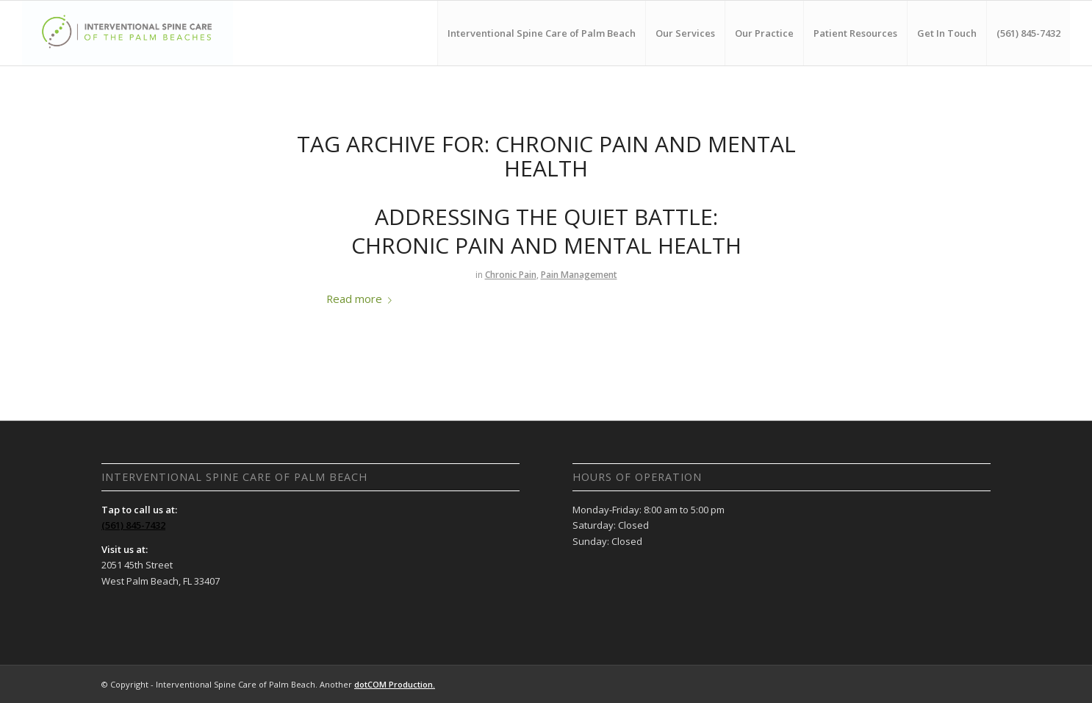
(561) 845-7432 (133, 525)
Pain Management (579, 274)
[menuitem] (541, 33)
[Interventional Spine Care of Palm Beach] (128, 33)
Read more (362, 298)
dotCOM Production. (394, 684)
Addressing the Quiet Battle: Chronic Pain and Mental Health (546, 230)
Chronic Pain (510, 274)
